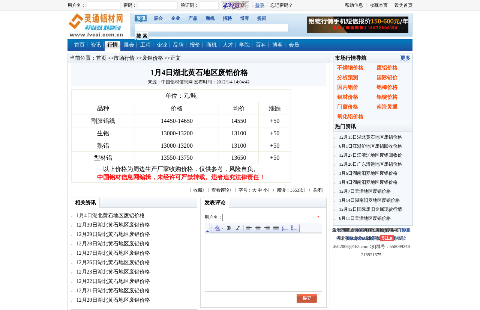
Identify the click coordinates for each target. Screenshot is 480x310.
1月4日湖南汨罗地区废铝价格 (368, 182)
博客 (244, 18)
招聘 (227, 18)
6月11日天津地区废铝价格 (364, 218)
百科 (261, 45)
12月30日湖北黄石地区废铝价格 (112, 225)
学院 (244, 45)
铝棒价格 (387, 87)
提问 (261, 18)
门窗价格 (347, 107)
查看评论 (221, 190)
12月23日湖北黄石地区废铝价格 (112, 272)
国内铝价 (347, 87)
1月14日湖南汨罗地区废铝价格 (369, 200)
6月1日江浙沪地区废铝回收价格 (370, 146)
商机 (210, 18)
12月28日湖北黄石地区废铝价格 (112, 243)
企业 (175, 18)
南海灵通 (387, 107)
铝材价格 (347, 97)
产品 (192, 18)
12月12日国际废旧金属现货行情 (370, 209)
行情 (112, 45)
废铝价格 (152, 58)
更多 (405, 58)
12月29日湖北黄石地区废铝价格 (112, 234)
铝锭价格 (387, 97)
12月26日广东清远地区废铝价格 (370, 164)
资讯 (141, 18)
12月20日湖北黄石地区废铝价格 (112, 300)
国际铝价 (387, 77)
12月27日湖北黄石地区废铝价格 (112, 253)
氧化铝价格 (350, 116)
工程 (145, 45)
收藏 (198, 190)
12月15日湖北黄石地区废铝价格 (370, 137)
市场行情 (124, 58)
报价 (195, 45)
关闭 (317, 190)
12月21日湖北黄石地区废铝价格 (112, 290)
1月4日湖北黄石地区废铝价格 (110, 215)
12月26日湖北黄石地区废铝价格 (112, 262)
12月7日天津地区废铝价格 (364, 191)
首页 (79, 45)
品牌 (178, 45)
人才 (228, 45)
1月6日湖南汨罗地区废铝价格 (368, 173)
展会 (158, 18)
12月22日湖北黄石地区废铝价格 (112, 281)
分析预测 (347, 77)
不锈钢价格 (350, 68)
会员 (294, 45)
